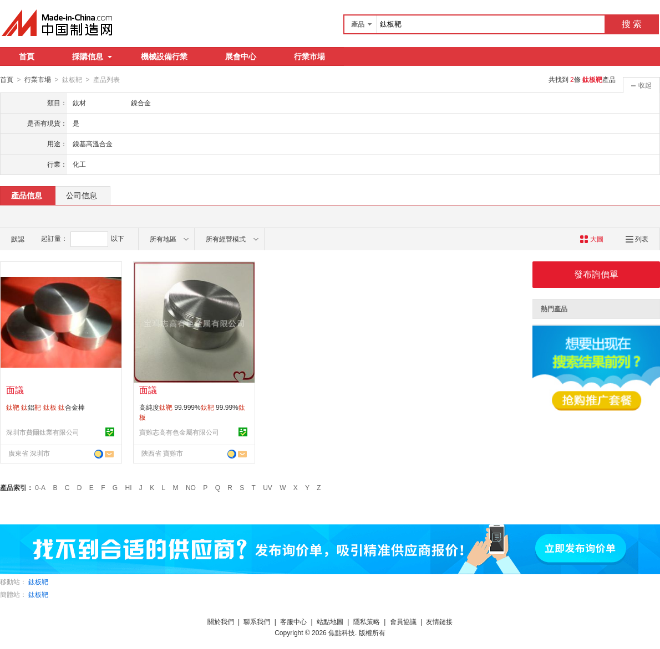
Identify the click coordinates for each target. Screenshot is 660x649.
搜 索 (632, 24)
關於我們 (220, 621)
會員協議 (403, 621)
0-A (40, 487)
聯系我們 (256, 621)
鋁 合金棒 (45, 407)
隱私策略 (366, 621)
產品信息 (26, 194)
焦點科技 (341, 632)
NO (191, 487)
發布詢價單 (596, 274)
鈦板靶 (38, 581)
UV (267, 487)
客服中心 (293, 621)
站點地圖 (330, 621)
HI (128, 487)
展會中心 (240, 56)
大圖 (591, 239)
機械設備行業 (164, 56)
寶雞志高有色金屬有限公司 (179, 432)
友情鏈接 (439, 621)
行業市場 (309, 56)
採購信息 (92, 56)
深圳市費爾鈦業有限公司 (42, 432)
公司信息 (81, 194)
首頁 (26, 56)
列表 (637, 239)
